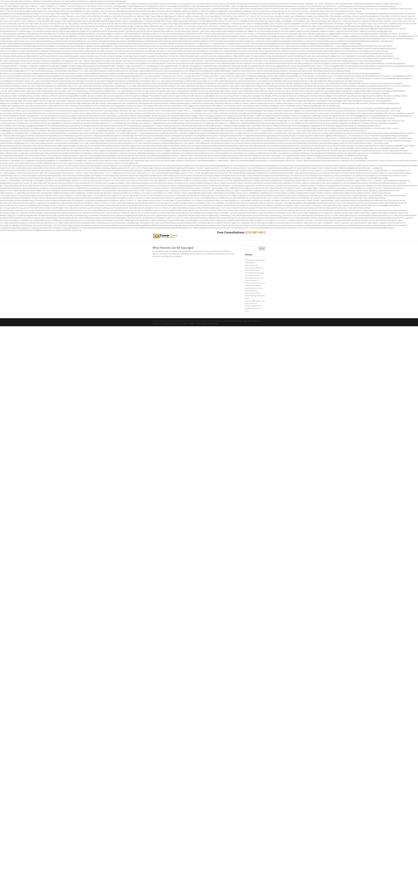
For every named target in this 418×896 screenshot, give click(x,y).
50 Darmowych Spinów (251, 265)
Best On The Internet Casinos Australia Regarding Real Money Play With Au (255, 295)
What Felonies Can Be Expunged (173, 248)
